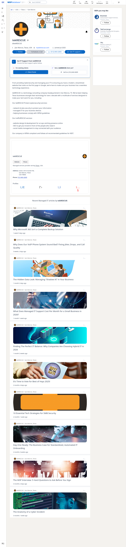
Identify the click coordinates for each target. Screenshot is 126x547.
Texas (23, 10)
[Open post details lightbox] (50, 230)
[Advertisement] (107, 70)
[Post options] (84, 208)
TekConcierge (105, 29)
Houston (102, 19)
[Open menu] (24, 2)
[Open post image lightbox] (50, 218)
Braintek (103, 16)
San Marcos (31, 10)
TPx (101, 43)
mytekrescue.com (42, 48)
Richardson (103, 33)
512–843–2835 (22, 177)
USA (17, 10)
